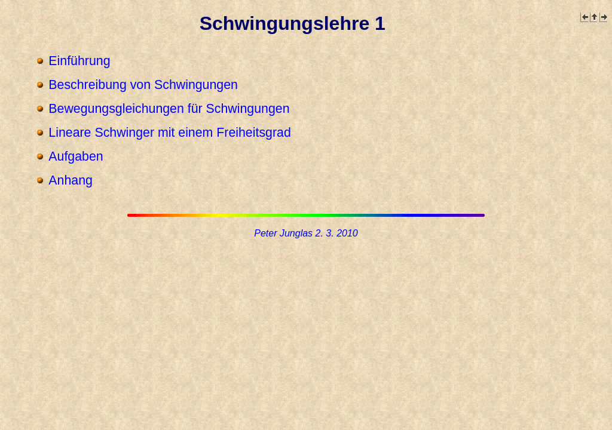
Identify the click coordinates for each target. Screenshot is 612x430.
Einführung (79, 61)
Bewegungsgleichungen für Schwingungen (168, 109)
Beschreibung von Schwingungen (143, 85)
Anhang (70, 180)
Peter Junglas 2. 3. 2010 (305, 233)
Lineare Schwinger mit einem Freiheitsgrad (169, 132)
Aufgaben (75, 156)
